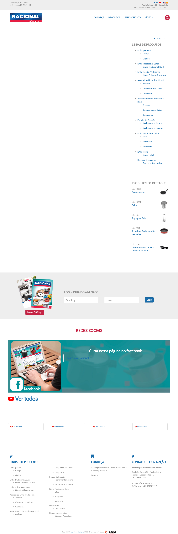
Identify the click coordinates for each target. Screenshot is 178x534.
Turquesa (147, 141)
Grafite (146, 58)
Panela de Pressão (146, 120)
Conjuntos (148, 93)
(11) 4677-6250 (22, 3)
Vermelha (147, 146)
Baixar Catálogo (34, 312)
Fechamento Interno (153, 128)
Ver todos (23, 399)
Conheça (99, 17)
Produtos (114, 18)
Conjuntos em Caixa (152, 88)
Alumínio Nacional (78, 358)
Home (157, 38)
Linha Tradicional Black (148, 63)
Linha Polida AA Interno (148, 72)
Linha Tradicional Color (148, 133)
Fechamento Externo (153, 123)
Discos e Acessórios (146, 160)
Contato (94, 475)
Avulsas (146, 83)
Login (149, 300)
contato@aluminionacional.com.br (146, 468)
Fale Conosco (132, 17)
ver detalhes (16, 427)
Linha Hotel (142, 151)
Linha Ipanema (144, 50)
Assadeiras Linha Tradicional (150, 80)
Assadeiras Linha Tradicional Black (24, 510)
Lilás (145, 136)
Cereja (146, 53)
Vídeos (149, 17)
